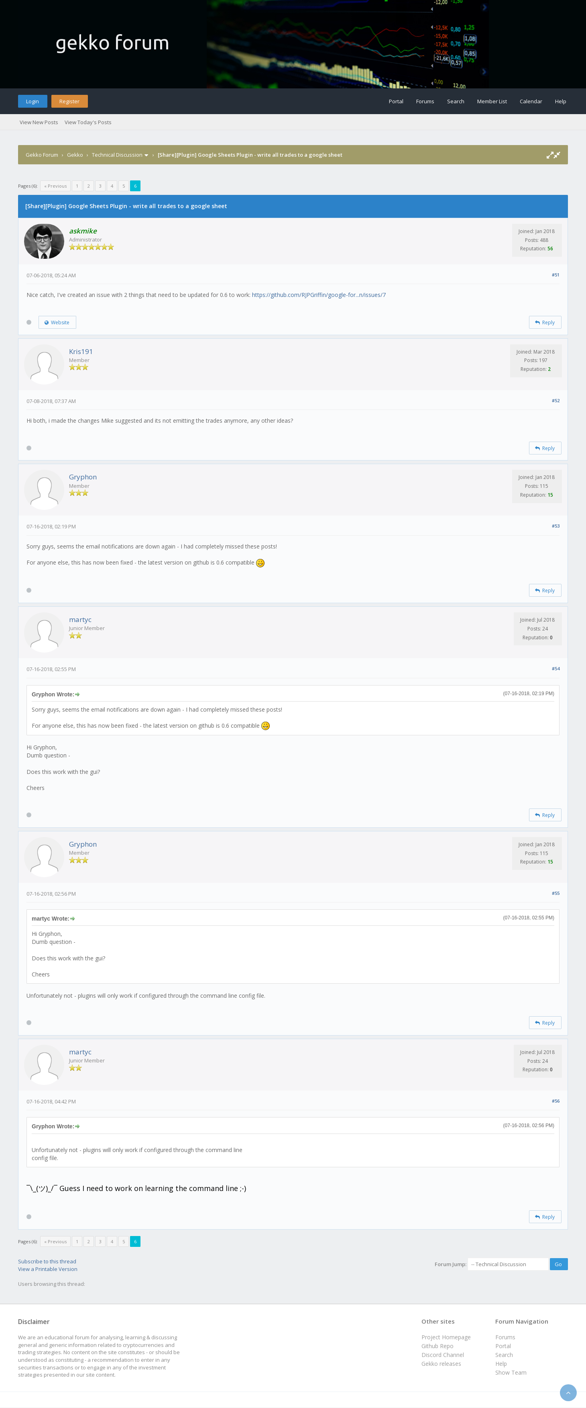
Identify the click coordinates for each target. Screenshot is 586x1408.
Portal (396, 101)
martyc (80, 619)
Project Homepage (446, 1337)
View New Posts (39, 122)
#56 (556, 1101)
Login (32, 101)
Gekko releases (441, 1363)
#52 (556, 400)
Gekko (75, 154)
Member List (492, 101)
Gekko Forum (42, 154)
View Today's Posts (88, 122)
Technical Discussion (117, 154)
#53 (556, 526)
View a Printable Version (47, 1269)
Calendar (531, 101)
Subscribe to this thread (47, 1261)
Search (455, 101)
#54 (556, 668)
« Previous (55, 186)
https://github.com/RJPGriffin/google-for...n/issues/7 (319, 295)
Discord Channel (442, 1355)
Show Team (511, 1372)
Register (69, 101)
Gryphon (83, 476)
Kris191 (81, 351)
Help (560, 101)
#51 (556, 275)
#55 (556, 893)
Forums (425, 101)
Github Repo (437, 1346)
